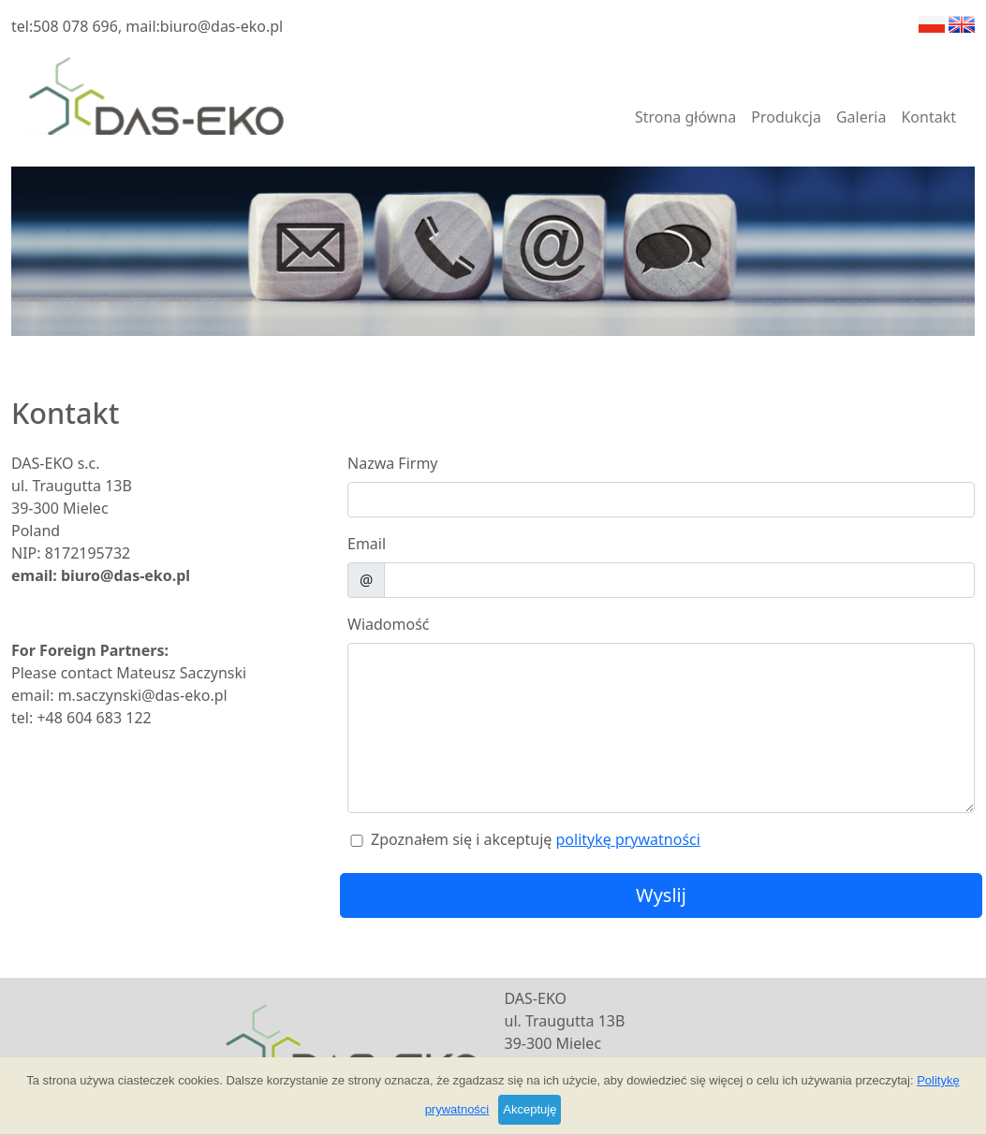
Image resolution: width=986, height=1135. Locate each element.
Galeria (861, 117)
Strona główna (685, 117)
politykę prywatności (627, 839)
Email (366, 543)
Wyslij (661, 895)
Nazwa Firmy (392, 463)
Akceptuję (529, 1109)
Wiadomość (388, 624)
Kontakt (928, 117)
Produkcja (786, 117)
